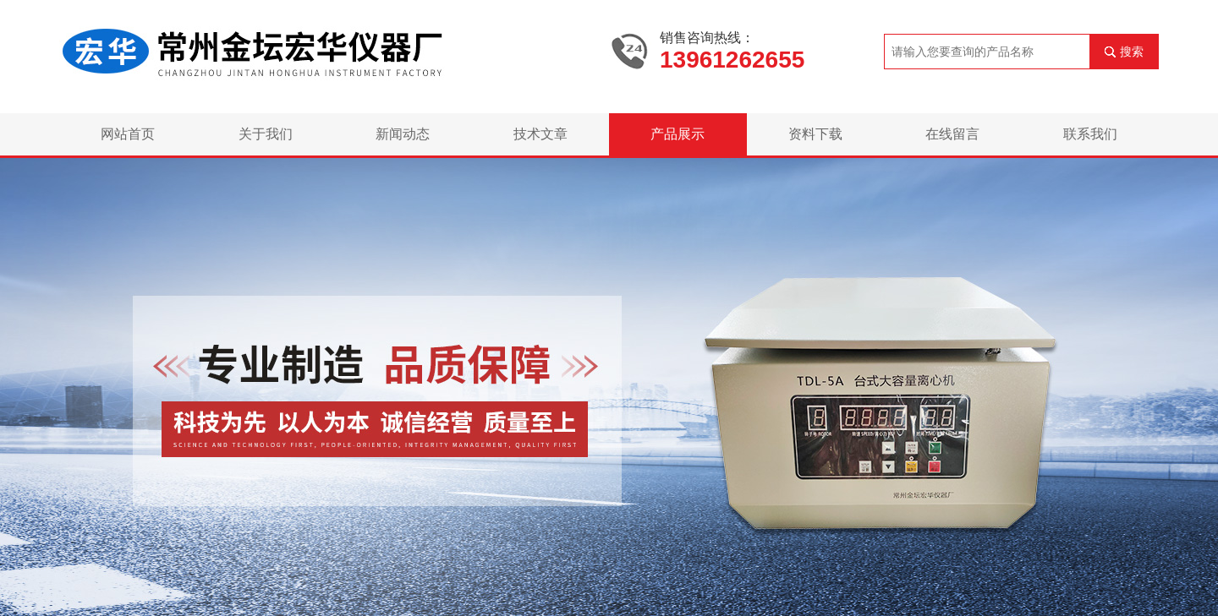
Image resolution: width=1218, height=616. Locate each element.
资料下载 (815, 134)
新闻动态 (403, 134)
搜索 (1132, 51)
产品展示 (677, 134)
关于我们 (266, 134)
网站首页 (128, 134)
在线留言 (952, 134)
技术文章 (540, 134)
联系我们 (1090, 134)
